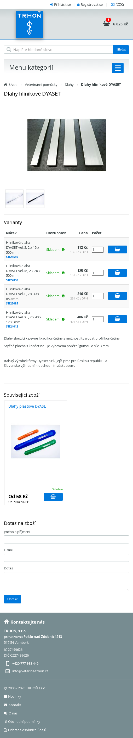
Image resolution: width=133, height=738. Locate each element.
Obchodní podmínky (22, 721)
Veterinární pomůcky (41, 84)
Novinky (12, 696)
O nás (11, 713)
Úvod (13, 84)
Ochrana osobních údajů (25, 730)
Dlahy (69, 84)
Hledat (121, 49)
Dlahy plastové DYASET (28, 406)
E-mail (8, 549)
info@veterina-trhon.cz (30, 671)
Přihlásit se (62, 4)
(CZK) (120, 4)
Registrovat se (92, 4)
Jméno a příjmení (17, 531)
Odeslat (12, 599)
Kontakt (12, 704)
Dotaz (8, 568)
